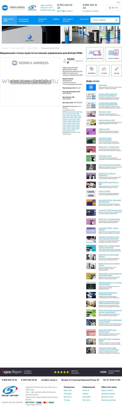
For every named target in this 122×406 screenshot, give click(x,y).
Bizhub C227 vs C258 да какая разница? (109, 255)
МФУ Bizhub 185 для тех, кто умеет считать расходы (110, 283)
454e (71, 115)
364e (64, 115)
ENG (118, 2)
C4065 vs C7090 (104, 129)
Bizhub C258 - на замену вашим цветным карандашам (109, 246)
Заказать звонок (108, 394)
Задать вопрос (47, 5)
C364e (69, 123)
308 (68, 112)
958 (72, 132)
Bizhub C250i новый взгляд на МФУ (109, 183)
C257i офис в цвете (105, 156)
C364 (64, 123)
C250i (69, 119)
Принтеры (68, 390)
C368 (73, 123)
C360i (78, 121)
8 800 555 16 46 (90, 6)
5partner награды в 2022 (107, 120)
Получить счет (47, 8)
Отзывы (67, 400)
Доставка (87, 397)
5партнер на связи (105, 112)
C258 (73, 119)
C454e (69, 125)
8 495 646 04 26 (64, 6)
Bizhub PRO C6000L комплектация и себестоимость (110, 321)
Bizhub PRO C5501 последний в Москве (109, 340)
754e (75, 117)
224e (70, 114)
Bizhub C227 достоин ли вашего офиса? (109, 264)
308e (77, 114)
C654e (69, 128)
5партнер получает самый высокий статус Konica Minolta (109, 348)
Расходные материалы (24, 20)
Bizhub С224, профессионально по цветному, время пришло (110, 311)
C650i (77, 127)
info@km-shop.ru (49, 380)
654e (67, 117)
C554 (64, 127)
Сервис (56, 19)
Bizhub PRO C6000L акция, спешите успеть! (108, 331)
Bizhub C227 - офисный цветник (109, 219)
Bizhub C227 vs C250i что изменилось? (107, 174)
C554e (69, 127)
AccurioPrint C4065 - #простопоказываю (105, 139)
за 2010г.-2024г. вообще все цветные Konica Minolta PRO (108, 103)
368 (71, 112)
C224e (65, 119)
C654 (64, 128)
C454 (64, 125)
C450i (77, 123)
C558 (73, 127)
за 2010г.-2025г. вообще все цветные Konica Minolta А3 (108, 95)
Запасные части (42, 20)
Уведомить (79, 61)
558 (77, 112)
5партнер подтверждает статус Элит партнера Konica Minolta (109, 237)
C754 (64, 130)
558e (64, 117)
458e (75, 115)
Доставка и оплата (68, 20)
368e (67, 115)
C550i (77, 125)
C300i (69, 121)
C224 (79, 117)
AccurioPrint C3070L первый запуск (110, 210)
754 (64, 114)
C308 (73, 121)
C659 (77, 128)
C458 (73, 125)
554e (79, 115)
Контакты (84, 19)
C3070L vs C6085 (104, 191)
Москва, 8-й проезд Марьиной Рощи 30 (80, 380)
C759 (73, 130)
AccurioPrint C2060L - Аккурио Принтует (108, 229)
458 (75, 112)
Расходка (67, 394)
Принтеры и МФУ (9, 20)
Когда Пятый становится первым (110, 165)
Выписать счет (107, 397)
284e (73, 114)
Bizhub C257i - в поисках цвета (109, 147)
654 (81, 112)
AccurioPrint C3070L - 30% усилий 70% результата (110, 201)
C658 (73, 128)
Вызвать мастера (48, 10)
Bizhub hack (103, 85)
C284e (65, 121)
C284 (77, 119)
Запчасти (67, 397)
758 (67, 114)
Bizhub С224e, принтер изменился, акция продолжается (110, 274)
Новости (86, 390)
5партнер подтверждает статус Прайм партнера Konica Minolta (109, 302)
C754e (69, 130)
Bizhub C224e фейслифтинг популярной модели (108, 293)
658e (71, 117)
